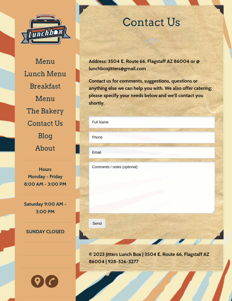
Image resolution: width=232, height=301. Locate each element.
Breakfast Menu (45, 92)
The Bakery (45, 111)
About (45, 148)
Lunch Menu (45, 74)
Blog (45, 136)
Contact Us (45, 123)
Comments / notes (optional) (152, 188)
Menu (45, 61)
